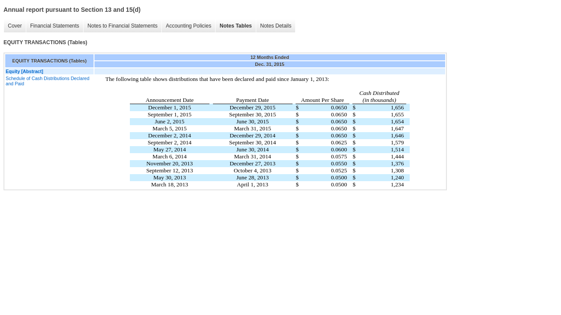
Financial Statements (54, 26)
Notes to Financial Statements (122, 26)
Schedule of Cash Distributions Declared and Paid (47, 81)
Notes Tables (236, 26)
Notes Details (275, 26)
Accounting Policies (188, 26)
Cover (15, 26)
